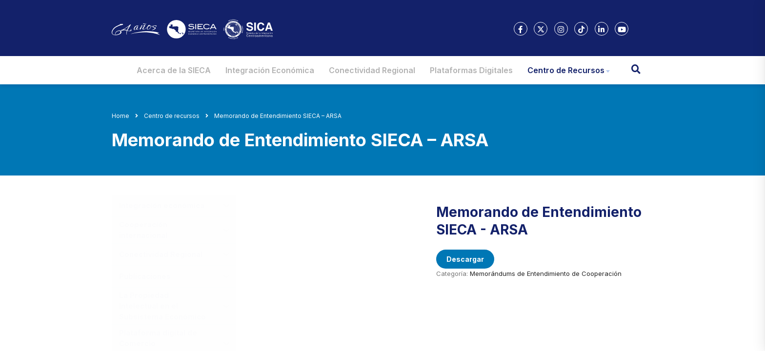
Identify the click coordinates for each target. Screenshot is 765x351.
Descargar (465, 259)
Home (120, 115)
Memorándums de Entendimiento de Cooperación (546, 273)
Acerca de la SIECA (174, 70)
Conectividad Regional (372, 70)
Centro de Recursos (565, 70)
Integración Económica (269, 70)
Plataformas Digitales (471, 70)
